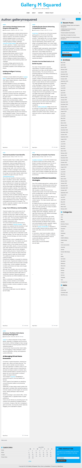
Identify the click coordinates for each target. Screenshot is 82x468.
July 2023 (63, 141)
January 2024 (64, 127)
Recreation (63, 261)
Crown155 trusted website (9, 43)
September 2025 (64, 81)
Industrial (63, 247)
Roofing (62, 270)
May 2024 (63, 118)
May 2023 (63, 146)
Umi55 (4, 339)
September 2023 (64, 136)
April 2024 (63, 120)
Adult (62, 214)
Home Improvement (65, 244)
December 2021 (64, 185)
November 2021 (64, 188)
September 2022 (64, 164)
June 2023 (63, 143)
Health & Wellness (64, 237)
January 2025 (64, 99)
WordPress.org (64, 294)
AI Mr (33, 33)
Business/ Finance (65, 224)
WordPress (60, 466)
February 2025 (64, 97)
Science (62, 272)
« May (29, 461)
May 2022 (63, 174)
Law (62, 254)
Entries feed (63, 290)
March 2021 (63, 206)
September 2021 (64, 192)
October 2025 (64, 78)
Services (63, 275)
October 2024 (64, 106)
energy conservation (43, 226)
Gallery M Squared (41, 4)
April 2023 (63, 148)
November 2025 (64, 76)
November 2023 (64, 132)
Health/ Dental (64, 240)
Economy (13, 376)
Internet (62, 249)
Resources (63, 265)
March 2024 (63, 122)
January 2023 (64, 155)
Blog (62, 219)
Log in (62, 287)
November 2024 (64, 104)
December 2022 (64, 157)
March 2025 (63, 95)
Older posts (4, 440)
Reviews (62, 268)
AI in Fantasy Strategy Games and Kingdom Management (14, 27)
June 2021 (63, 199)
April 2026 (63, 64)
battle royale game (42, 106)
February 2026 (64, 69)
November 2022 (64, 160)
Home (28, 12)
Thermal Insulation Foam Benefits (14, 155)
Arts (62, 217)
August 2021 (63, 194)
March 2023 (63, 150)
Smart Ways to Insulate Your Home (43, 155)
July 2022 (63, 169)
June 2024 (63, 116)
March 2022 (63, 178)
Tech (62, 279)
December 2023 (64, 129)
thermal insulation (17, 224)
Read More (5, 147)
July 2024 (63, 113)
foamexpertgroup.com (8, 176)
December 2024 (64, 102)
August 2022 (63, 167)
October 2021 (64, 190)
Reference (63, 263)
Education (63, 228)
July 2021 (63, 197)
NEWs (62, 256)
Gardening (63, 233)
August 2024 (63, 111)
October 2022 (64, 162)
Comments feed (64, 292)
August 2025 (63, 83)
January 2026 (64, 71)
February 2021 (64, 208)
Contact (40, 12)
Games (4, 24)
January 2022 (64, 183)
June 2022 (63, 171)
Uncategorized (64, 282)
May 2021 (63, 201)
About (34, 12)
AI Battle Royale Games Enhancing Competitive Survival (43, 27)
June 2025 (63, 88)
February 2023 (64, 153)
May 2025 (63, 90)
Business (63, 221)
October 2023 (64, 134)
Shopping (63, 277)
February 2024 (64, 125)
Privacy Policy (49, 12)
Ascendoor (47, 466)
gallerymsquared (6, 30)
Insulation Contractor (37, 159)
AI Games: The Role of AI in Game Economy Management (13, 334)
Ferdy (36, 33)
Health (62, 235)
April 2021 (63, 204)
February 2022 (64, 181)
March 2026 (63, 67)
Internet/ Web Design (65, 251)
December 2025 (64, 74)
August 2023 (63, 139)
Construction (63, 226)
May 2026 (63, 62)
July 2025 (63, 85)
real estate (63, 258)
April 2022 (63, 176)
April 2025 (63, 92)
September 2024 (64, 109)
